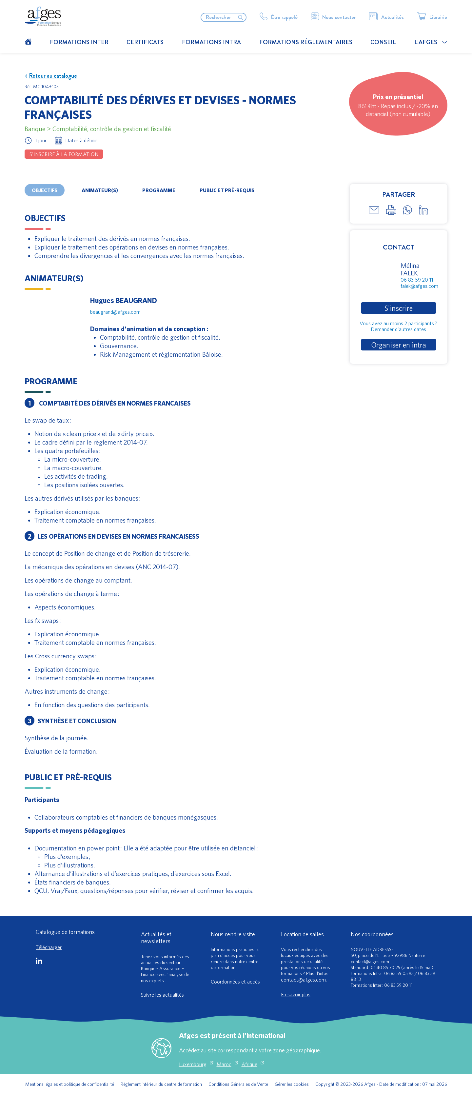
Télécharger (49, 947)
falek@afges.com (419, 286)
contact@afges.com (303, 980)
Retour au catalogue (51, 76)
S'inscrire (398, 308)
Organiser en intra (398, 345)
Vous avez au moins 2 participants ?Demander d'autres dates (398, 326)
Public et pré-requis (227, 190)
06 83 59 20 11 (417, 280)
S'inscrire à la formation (64, 154)
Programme (158, 190)
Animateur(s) (100, 190)
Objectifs (44, 190)
